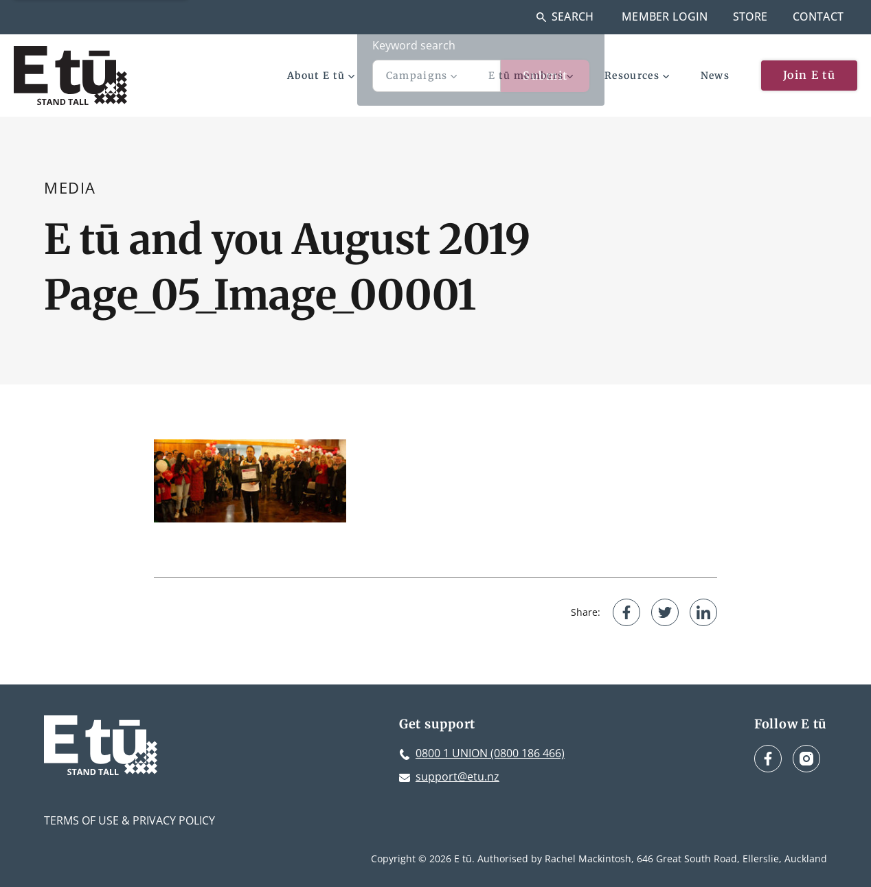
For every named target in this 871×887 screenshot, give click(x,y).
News (715, 75)
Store (750, 16)
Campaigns (421, 75)
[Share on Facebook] (626, 612)
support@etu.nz (457, 776)
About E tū (320, 75)
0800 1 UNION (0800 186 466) (490, 753)
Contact (818, 16)
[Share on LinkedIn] (703, 612)
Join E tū (809, 75)
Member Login (665, 16)
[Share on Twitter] (665, 612)
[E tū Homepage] (70, 75)
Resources (636, 75)
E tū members (530, 75)
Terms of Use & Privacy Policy (129, 820)
